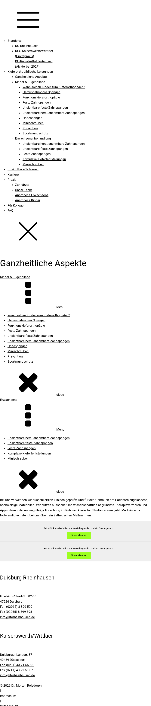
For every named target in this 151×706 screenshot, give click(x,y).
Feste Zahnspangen (37, 102)
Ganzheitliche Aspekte (31, 77)
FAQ (10, 210)
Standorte (15, 41)
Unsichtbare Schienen (23, 169)
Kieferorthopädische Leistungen (30, 71)
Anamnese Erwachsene (31, 195)
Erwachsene (8, 400)
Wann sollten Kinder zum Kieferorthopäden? (54, 87)
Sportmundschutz (35, 133)
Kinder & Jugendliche (30, 82)
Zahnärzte (22, 185)
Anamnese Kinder (27, 200)
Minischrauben (33, 123)
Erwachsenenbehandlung (33, 138)
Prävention (30, 128)
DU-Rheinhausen (27, 46)
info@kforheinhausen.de (17, 617)
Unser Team (23, 190)
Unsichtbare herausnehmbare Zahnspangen (54, 113)
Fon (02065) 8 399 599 (16, 606)
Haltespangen (32, 118)
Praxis (12, 179)
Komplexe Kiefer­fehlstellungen (44, 159)
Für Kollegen (16, 205)
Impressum (8, 696)
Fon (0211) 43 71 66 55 (17, 665)
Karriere (13, 174)
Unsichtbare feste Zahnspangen (45, 107)
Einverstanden (79, 535)
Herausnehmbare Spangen (41, 92)
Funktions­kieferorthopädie (41, 97)
